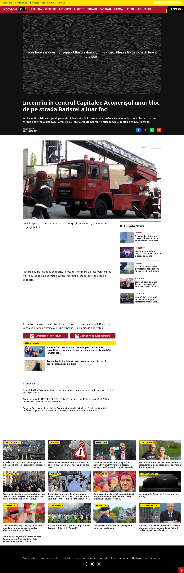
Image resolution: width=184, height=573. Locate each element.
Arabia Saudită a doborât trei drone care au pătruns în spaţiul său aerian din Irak (77, 362)
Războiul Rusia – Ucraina (53, 3)
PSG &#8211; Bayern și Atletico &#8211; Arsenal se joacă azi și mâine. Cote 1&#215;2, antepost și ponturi (22, 539)
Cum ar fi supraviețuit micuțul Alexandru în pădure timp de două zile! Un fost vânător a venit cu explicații (23, 528)
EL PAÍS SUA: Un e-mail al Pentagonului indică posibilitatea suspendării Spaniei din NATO (24, 464)
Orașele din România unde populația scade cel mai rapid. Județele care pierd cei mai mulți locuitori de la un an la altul (24, 496)
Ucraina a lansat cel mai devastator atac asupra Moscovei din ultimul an (147, 269)
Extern (129, 9)
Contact (66, 558)
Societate (50, 9)
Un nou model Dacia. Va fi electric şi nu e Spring (159, 495)
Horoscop (34, 3)
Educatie (92, 9)
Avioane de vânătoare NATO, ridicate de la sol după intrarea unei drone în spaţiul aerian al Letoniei (147, 238)
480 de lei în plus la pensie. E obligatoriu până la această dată (113, 527)
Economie (65, 9)
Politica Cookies (29, 558)
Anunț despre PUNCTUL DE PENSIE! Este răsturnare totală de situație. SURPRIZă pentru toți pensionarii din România (66, 400)
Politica (36, 9)
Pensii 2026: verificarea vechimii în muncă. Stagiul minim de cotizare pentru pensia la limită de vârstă (160, 464)
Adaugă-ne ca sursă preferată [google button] (92, 336)
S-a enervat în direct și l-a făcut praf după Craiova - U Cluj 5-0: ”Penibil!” (69, 527)
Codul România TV (119, 558)
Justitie (79, 9)
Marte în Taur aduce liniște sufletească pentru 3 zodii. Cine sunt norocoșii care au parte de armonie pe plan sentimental (148, 253)
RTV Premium (21, 3)
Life (139, 9)
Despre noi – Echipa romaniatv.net (90, 558)
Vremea (118, 9)
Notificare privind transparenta (147, 558)
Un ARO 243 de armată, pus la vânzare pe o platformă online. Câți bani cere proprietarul (146, 299)
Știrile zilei (8, 3)
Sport (147, 9)
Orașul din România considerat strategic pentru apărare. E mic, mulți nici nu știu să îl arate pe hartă (68, 391)
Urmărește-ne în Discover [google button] (45, 336)
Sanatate (105, 9)
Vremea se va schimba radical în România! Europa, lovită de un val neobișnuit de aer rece (69, 464)
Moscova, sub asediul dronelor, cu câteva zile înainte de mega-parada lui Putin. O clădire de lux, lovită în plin (159, 528)
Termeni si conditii (50, 558)
